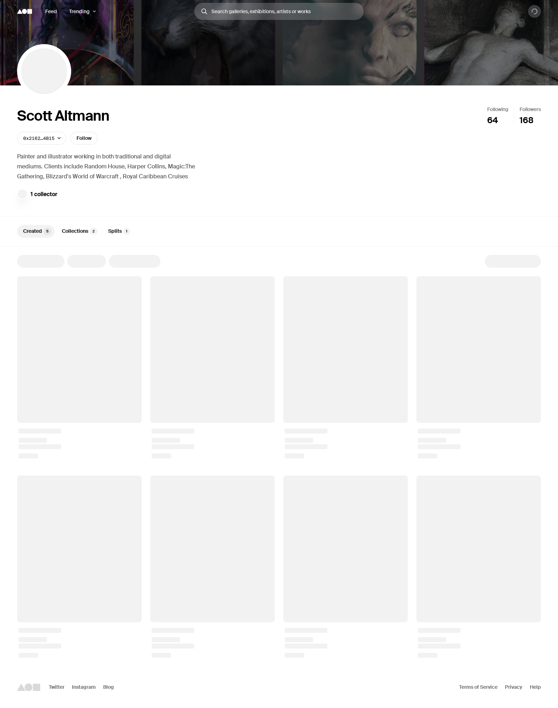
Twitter (56, 687)
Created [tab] (37, 231)
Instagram (84, 687)
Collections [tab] (80, 231)
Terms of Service (478, 687)
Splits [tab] (119, 231)
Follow (84, 138)
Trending (79, 11)
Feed (51, 11)
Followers (530, 109)
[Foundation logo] (24, 11)
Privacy (513, 687)
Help (535, 687)
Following (497, 109)
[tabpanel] (279, 456)
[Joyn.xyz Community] (22, 194)
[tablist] (279, 231)
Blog (108, 687)
